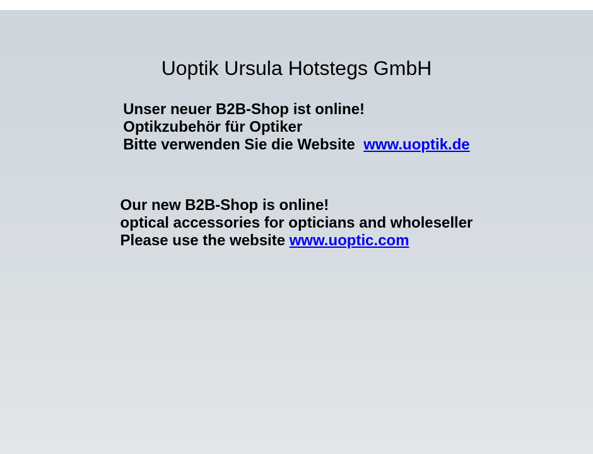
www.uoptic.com (349, 239)
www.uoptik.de (416, 144)
